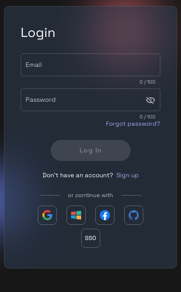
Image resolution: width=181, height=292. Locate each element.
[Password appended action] (150, 100)
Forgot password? (133, 123)
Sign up (127, 175)
